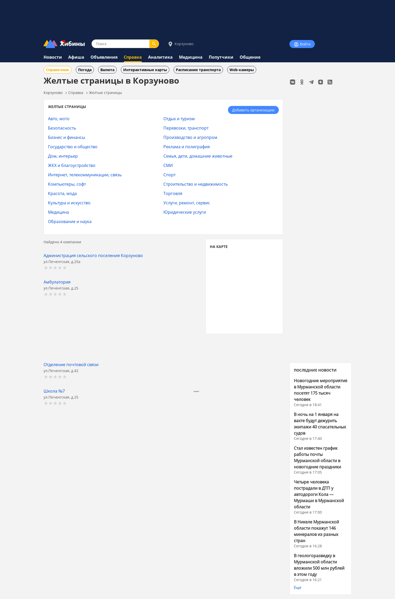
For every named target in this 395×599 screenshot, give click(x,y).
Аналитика (160, 57)
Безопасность (62, 128)
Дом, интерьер (63, 156)
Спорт (169, 174)
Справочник (57, 69)
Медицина (191, 57)
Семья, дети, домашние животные (197, 156)
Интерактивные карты (145, 69)
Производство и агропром (190, 137)
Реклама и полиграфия (186, 146)
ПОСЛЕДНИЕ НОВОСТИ (315, 370)
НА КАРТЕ (219, 246)
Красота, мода (62, 193)
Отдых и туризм (179, 118)
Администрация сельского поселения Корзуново (93, 255)
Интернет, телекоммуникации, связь (85, 174)
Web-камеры (242, 69)
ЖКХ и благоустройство (71, 165)
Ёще (297, 587)
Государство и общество (73, 146)
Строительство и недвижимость (195, 184)
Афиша (76, 57)
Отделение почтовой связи (71, 364)
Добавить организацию (253, 109)
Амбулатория (57, 282)
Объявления (104, 57)
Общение (250, 57)
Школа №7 (54, 391)
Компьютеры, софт (67, 184)
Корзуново (180, 44)
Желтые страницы (105, 92)
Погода (85, 69)
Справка (133, 57)
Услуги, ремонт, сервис (186, 202)
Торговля (172, 193)
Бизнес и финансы (66, 137)
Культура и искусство (69, 202)
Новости (53, 57)
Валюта (107, 69)
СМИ (168, 165)
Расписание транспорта (198, 69)
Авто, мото (59, 118)
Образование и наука (70, 221)
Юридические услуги (184, 212)
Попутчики (221, 57)
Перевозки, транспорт (186, 128)
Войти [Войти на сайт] (302, 44)
